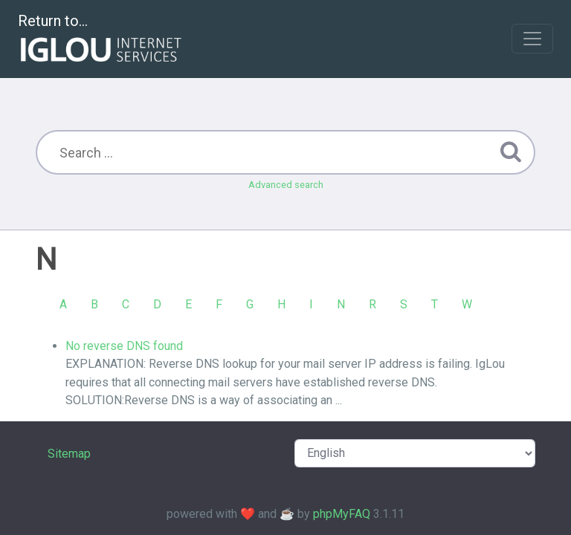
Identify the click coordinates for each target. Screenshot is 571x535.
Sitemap (69, 454)
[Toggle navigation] (532, 39)
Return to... (101, 40)
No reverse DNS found (124, 346)
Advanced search (285, 184)
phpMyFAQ (341, 514)
